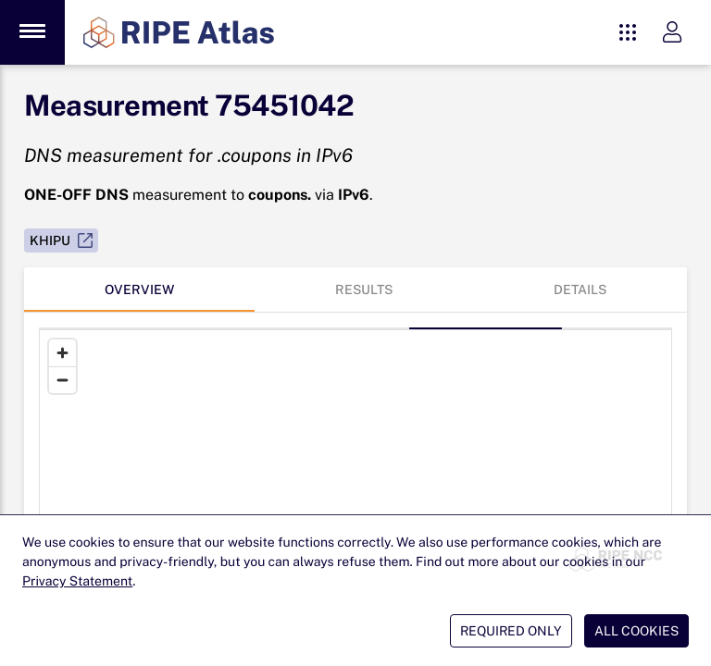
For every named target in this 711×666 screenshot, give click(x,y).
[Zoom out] (62, 379)
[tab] (139, 289)
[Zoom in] (62, 352)
